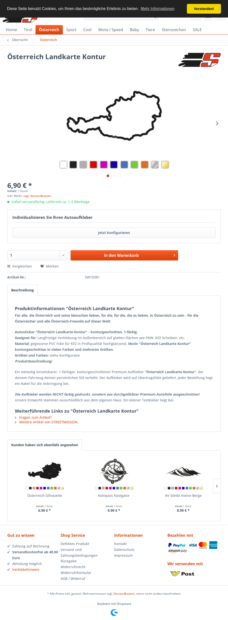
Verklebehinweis (25, 569)
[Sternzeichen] (173, 29)
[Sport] (71, 29)
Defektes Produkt (75, 543)
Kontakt (120, 543)
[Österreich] (49, 29)
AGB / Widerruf (73, 578)
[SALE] (197, 29)
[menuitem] (11, 29)
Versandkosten (124, 594)
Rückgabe (69, 561)
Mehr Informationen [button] (157, 9)
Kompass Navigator (114, 495)
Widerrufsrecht (73, 566)
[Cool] (87, 29)
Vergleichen (19, 266)
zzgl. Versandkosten (37, 196)
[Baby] (134, 29)
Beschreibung (22, 290)
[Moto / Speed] (111, 29)
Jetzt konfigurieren (114, 232)
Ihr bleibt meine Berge (183, 495)
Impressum (123, 555)
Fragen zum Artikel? (33, 417)
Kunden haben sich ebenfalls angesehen (44, 445)
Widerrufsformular (76, 572)
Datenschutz (124, 549)
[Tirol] (28, 29)
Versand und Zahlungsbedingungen (79, 552)
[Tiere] (150, 29)
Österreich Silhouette (44, 495)
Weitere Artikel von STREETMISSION (46, 422)
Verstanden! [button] (204, 9)
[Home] (11, 29)
